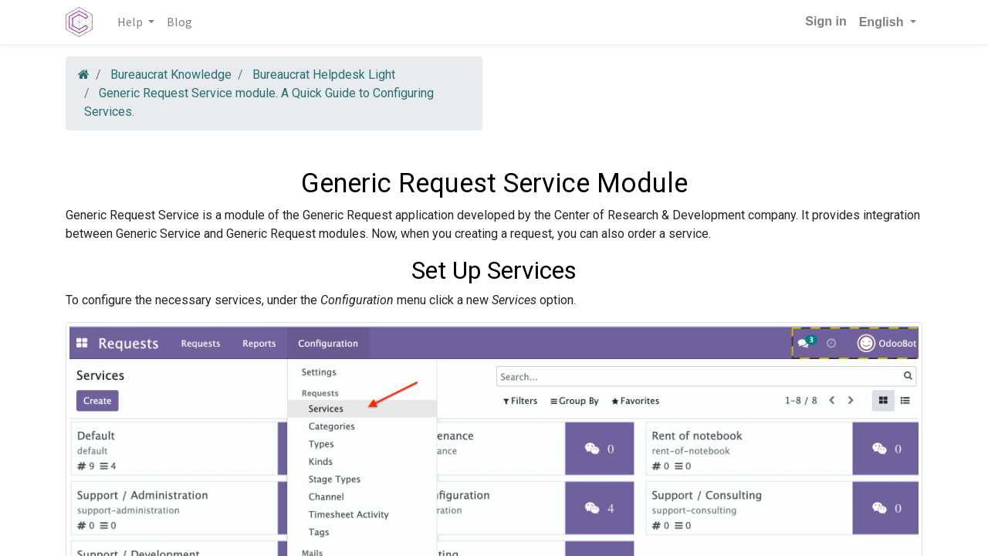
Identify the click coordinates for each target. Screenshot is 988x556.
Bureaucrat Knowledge (171, 74)
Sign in (825, 21)
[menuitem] (179, 21)
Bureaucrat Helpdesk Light (323, 74)
